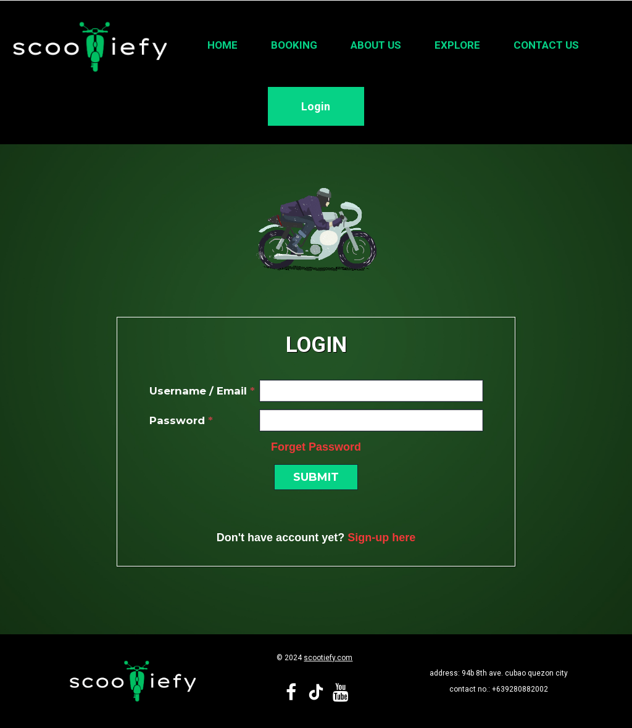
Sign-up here (381, 537)
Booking (294, 45)
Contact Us (546, 45)
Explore (457, 45)
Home (222, 45)
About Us (376, 45)
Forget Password (316, 447)
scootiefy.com (328, 657)
